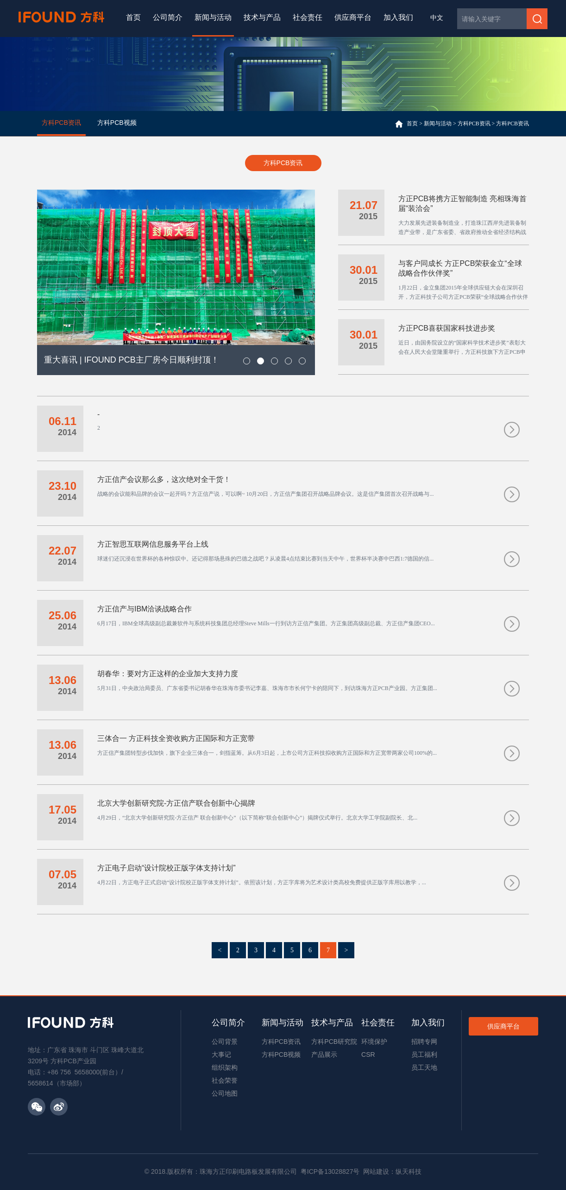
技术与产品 (262, 17)
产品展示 (324, 1054)
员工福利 (424, 1054)
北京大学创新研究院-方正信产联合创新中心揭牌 (176, 803)
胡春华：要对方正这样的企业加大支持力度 (167, 674)
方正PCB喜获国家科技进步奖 (446, 328)
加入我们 (398, 17)
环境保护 (374, 1041)
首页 (133, 17)
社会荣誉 (225, 1080)
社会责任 (307, 17)
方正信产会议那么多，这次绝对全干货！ (164, 479)
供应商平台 (352, 17)
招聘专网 (424, 1041)
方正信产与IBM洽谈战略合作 (144, 609)
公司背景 (225, 1041)
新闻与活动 (213, 17)
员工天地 (424, 1067)
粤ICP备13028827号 (330, 1171)
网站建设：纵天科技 (392, 1171)
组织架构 (225, 1067)
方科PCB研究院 (334, 1041)
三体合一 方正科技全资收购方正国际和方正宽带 (176, 738)
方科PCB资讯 (474, 123)
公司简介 (167, 17)
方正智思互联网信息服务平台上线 (152, 544)
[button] (246, 361)
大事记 (221, 1054)
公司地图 (225, 1093)
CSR (368, 1054)
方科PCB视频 (281, 1054)
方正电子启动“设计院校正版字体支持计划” (166, 868)
